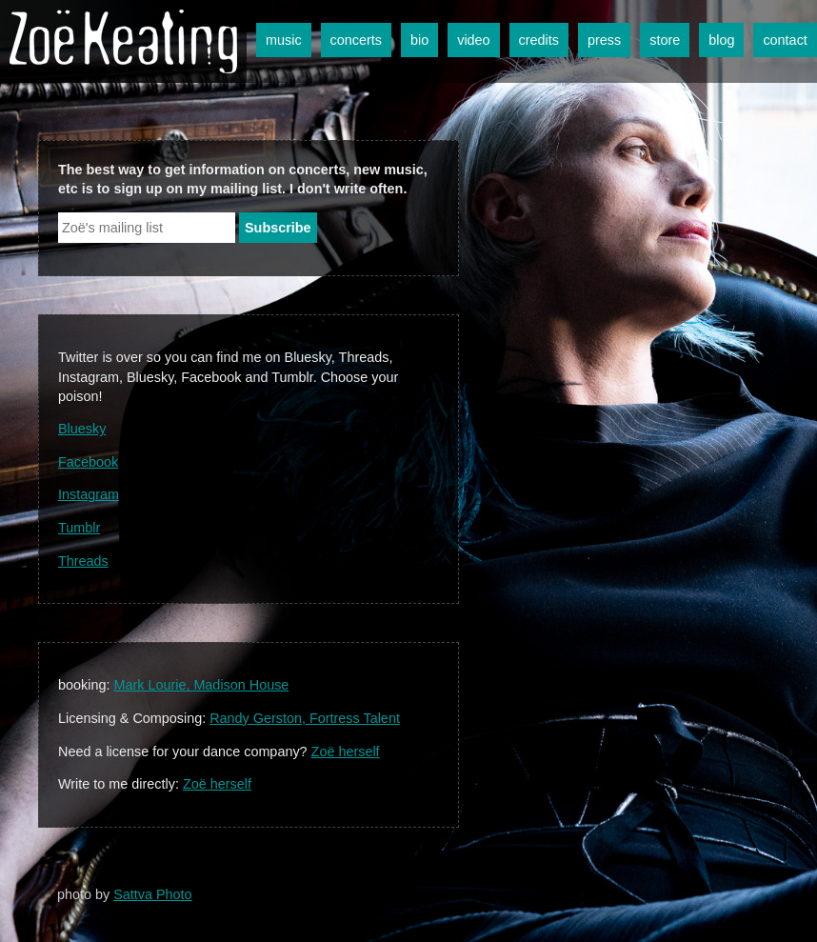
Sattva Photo (152, 894)
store (664, 40)
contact (785, 40)
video (473, 40)
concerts (356, 40)
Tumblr (79, 527)
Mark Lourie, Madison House (201, 684)
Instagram (88, 494)
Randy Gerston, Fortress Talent (304, 718)
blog (721, 40)
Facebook (88, 462)
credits (539, 40)
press (604, 40)
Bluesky (82, 428)
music (284, 40)
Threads (83, 561)
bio (419, 40)
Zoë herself (345, 751)
